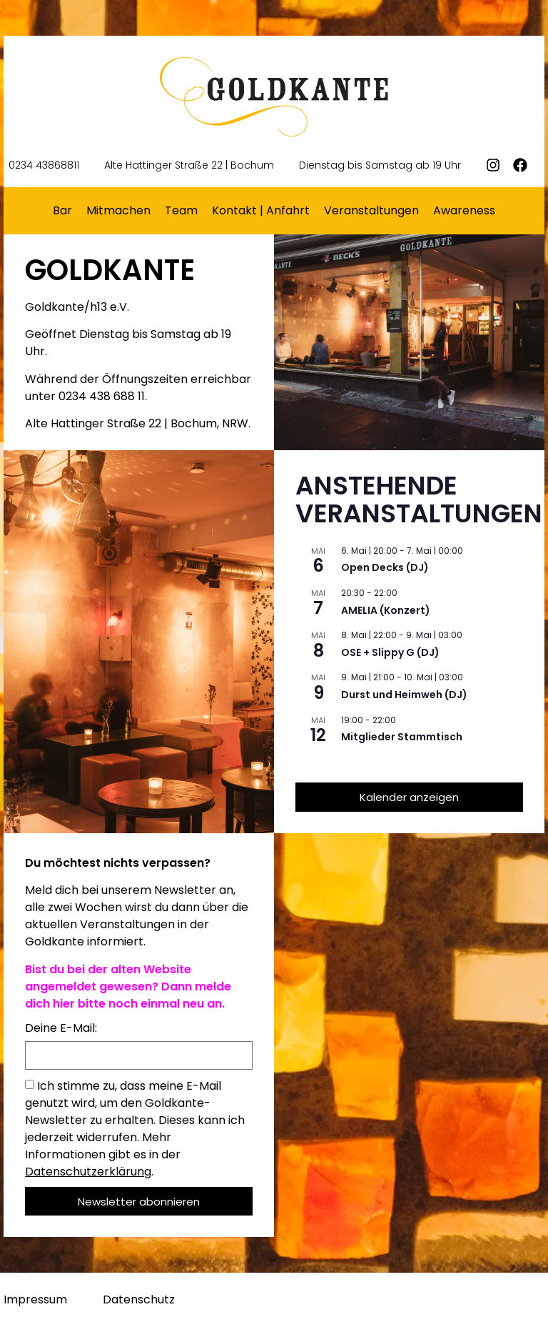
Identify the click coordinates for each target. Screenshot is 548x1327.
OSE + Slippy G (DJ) (390, 652)
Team (181, 210)
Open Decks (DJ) (385, 567)
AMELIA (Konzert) (385, 610)
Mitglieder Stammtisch (401, 737)
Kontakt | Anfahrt (261, 210)
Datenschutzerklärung (88, 1171)
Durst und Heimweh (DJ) (404, 694)
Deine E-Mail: (61, 1029)
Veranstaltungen (371, 210)
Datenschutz (139, 1299)
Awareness (464, 210)
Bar (62, 210)
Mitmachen (118, 210)
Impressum (35, 1299)
